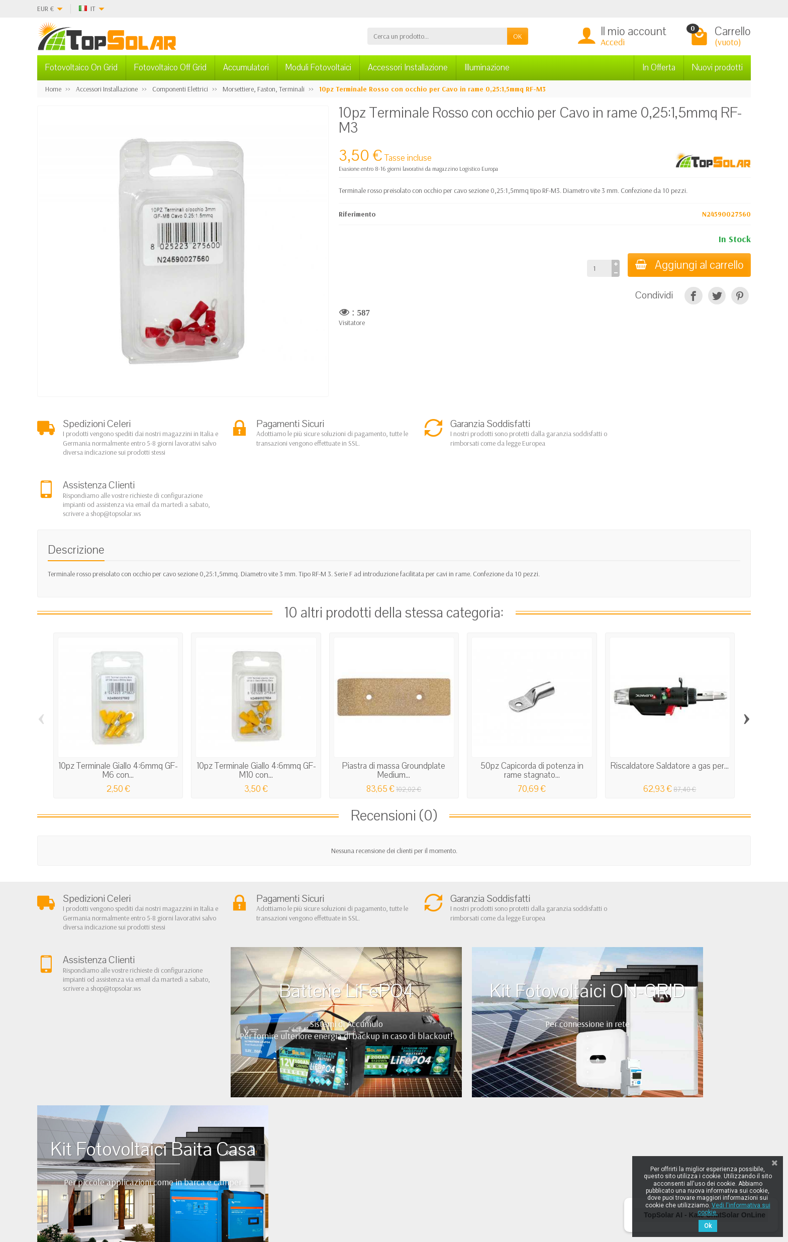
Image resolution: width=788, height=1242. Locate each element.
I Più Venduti (522, 1088)
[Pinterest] (740, 295)
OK (517, 36)
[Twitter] (211, 1194)
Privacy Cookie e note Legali (543, 1076)
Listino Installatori (245, 1126)
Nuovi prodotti (717, 67)
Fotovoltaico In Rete (390, 1076)
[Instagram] (257, 1194)
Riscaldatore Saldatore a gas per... (670, 705)
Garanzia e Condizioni (252, 1088)
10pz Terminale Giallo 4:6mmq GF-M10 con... (256, 709)
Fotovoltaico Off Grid (170, 67)
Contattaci (520, 1101)
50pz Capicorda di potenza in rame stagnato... (531, 709)
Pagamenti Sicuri (244, 1114)
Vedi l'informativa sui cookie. (734, 1209)
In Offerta (658, 67)
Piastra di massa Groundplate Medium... (393, 709)
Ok (708, 1225)
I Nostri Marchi (526, 1126)
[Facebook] (187, 1194)
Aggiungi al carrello (688, 265)
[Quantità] (597, 268)
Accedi (613, 42)
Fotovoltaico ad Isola (391, 1088)
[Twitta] (717, 295)
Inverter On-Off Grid (391, 1114)
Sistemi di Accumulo (391, 1101)
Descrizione (76, 489)
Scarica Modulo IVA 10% (255, 1139)
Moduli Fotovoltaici (318, 67)
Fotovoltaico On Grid (81, 67)
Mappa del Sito (526, 1114)
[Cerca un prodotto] (437, 36)
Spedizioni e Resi (244, 1101)
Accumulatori (246, 67)
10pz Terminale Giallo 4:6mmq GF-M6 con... (118, 709)
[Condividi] (693, 295)
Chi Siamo (235, 1076)
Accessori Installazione (408, 67)
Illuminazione (487, 67)
